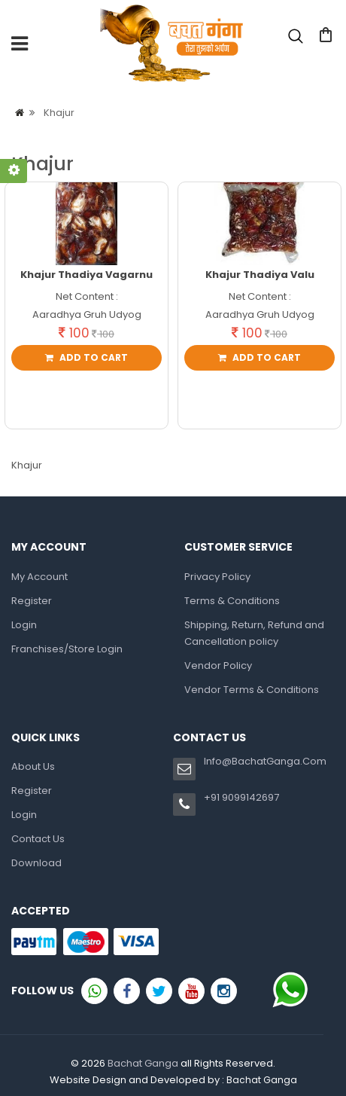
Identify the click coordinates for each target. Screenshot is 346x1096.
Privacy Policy (217, 576)
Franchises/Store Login (67, 649)
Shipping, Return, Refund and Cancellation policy (254, 633)
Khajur (59, 112)
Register (31, 601)
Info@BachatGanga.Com (265, 761)
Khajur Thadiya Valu (259, 274)
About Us (33, 766)
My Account (39, 576)
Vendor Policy (218, 665)
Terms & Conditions (232, 601)
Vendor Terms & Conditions (251, 689)
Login (107, 106)
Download (36, 863)
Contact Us (38, 839)
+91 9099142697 (241, 797)
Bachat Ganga (143, 1063)
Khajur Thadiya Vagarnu (86, 274)
